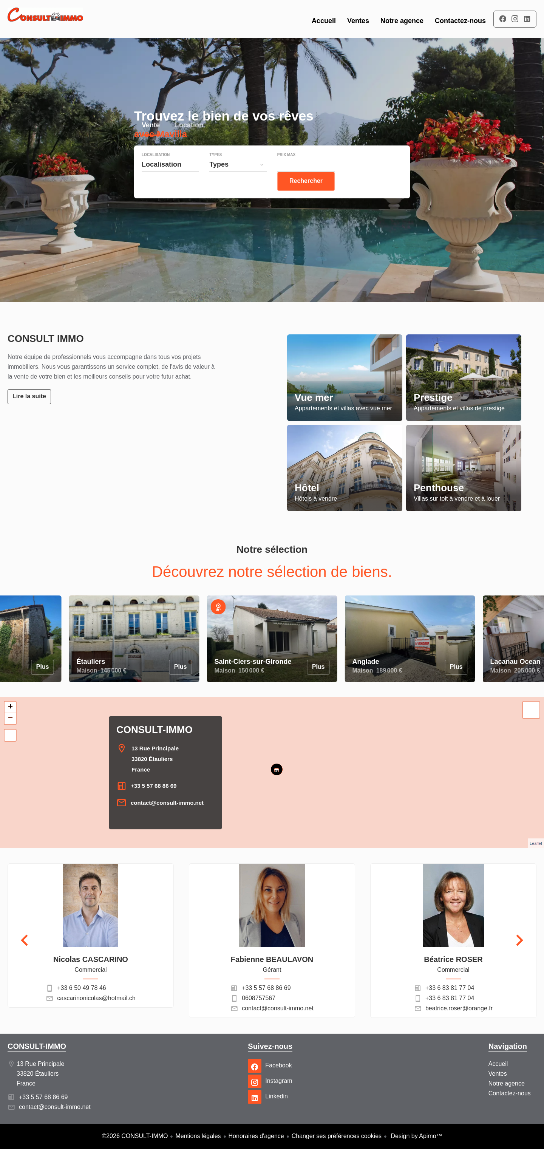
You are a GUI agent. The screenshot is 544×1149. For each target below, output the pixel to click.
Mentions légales (198, 1136)
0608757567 (258, 998)
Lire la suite (29, 396)
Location (189, 141)
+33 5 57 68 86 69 (153, 785)
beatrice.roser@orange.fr (459, 1008)
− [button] (10, 718)
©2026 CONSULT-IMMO (135, 1136)
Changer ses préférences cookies (337, 1136)
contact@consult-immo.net (167, 803)
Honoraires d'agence (256, 1136)
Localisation (156, 170)
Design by (415, 1136)
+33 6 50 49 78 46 (81, 988)
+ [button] (10, 707)
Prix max (286, 170)
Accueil (45, 19)
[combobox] (170, 179)
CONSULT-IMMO (154, 729)
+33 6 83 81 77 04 (449, 988)
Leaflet (536, 843)
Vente (151, 141)
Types (215, 170)
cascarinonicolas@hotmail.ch (96, 998)
